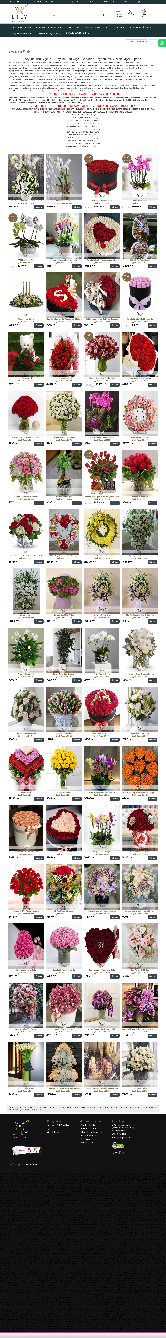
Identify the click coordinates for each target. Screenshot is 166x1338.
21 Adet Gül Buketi (64, 378)
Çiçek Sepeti (154, 1174)
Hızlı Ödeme (16, 2)
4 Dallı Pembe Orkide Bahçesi (102, 438)
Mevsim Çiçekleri (113, 1174)
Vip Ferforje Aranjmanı (102, 615)
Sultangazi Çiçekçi (61, 1302)
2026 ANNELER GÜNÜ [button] (21, 27)
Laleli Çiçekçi (17, 1201)
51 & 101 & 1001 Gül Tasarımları (11, 1174)
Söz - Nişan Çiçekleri (93, 1275)
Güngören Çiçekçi (111, 1304)
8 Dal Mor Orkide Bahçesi (140, 201)
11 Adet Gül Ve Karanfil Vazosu (26, 911)
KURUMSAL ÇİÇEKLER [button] (140, 27)
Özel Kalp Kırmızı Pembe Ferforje (64, 556)
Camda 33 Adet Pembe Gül (64, 970)
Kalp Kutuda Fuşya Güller (26, 970)
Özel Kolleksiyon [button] (116, 27)
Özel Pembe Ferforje (140, 438)
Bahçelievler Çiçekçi (112, 1302)
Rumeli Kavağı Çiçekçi (93, 1201)
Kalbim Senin (26, 793)
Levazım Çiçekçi (121, 1198)
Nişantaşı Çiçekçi (43, 1198)
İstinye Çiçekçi (64, 1196)
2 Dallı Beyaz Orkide (64, 201)
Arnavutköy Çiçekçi (95, 1198)
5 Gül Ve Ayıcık (26, 378)
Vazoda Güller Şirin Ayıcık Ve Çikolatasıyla (102, 497)
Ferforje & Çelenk (77, 1174)
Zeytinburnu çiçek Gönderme (87, 1107)
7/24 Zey (38, 1110)
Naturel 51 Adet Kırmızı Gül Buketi (26, 438)
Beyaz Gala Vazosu (26, 1089)
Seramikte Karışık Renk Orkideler (64, 260)
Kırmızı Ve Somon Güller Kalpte (64, 852)
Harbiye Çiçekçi (160, 1196)
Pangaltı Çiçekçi (69, 1198)
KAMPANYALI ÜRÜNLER (77, 33)
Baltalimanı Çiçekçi (12, 1196)
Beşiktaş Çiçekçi (51, 1300)
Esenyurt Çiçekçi (116, 1300)
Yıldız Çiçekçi (132, 1198)
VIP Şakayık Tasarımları (30, 1174)
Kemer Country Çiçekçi (149, 1193)
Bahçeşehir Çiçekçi (60, 1203)
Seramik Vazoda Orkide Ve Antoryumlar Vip (140, 1029)
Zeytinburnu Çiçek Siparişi (49, 1107)
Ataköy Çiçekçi (110, 1191)
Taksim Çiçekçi (110, 1193)
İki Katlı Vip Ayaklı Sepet (140, 260)
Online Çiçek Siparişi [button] (50, 34)
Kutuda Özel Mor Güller (64, 615)
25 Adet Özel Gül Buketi (64, 911)
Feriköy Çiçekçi (124, 1196)
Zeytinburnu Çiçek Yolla (26, 1110)
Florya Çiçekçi (121, 1191)
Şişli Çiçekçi (50, 1302)
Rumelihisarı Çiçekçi (78, 1201)
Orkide (46, 1174)
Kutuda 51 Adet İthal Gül (102, 201)
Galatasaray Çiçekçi (145, 1198)
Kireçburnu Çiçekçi (76, 1196)
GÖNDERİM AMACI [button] (93, 27)
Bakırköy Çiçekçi (11, 1300)
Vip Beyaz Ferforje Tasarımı (140, 556)
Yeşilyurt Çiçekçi (152, 1191)
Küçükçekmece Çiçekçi (26, 1302)
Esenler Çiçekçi (104, 1300)
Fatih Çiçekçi (136, 1300)
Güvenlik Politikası (88, 1135)
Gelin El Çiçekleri (64, 1174)
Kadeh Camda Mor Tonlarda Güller (102, 1029)
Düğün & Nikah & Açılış (78, 1275)
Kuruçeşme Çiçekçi (45, 1193)
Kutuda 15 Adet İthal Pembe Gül (140, 319)
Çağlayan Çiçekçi (52, 1201)
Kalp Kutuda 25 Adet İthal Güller (102, 970)
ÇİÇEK (50, 1128)
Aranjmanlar (123, 1174)
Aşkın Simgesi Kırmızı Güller (140, 378)
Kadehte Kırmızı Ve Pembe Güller (102, 378)
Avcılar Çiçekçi (141, 1297)
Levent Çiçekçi (57, 1193)
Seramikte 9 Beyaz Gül (140, 733)
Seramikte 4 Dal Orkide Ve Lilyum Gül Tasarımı (27, 201)
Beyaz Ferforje (26, 615)
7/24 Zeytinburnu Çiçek (31, 1107)
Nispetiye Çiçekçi (78, 1193)
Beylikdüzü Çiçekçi (64, 1300)
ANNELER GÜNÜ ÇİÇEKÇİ (77, 1278)
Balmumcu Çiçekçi (108, 1198)
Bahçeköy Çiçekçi (26, 1196)
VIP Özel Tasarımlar (62, 1275)
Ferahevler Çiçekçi (147, 1201)
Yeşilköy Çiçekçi (141, 1191)
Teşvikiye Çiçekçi (81, 1198)
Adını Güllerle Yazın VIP (102, 733)
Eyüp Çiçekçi (126, 1300)
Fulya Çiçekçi (135, 1196)
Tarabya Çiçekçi (89, 1196)
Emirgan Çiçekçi (53, 1196)
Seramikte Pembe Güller (26, 733)
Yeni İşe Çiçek (140, 1275)
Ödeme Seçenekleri (89, 1128)
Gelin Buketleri (118, 1275)
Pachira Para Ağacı (64, 497)
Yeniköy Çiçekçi (100, 1196)
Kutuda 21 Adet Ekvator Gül (26, 852)
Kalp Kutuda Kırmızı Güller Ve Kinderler (102, 319)
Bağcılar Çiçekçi (151, 1297)
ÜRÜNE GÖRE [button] (73, 27)
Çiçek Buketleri (133, 1174)
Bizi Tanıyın (85, 1139)
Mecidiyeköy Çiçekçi (30, 1198)
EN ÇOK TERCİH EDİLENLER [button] (49, 27)
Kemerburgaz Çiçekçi (134, 1193)
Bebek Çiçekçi (130, 1191)
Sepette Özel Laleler (64, 733)
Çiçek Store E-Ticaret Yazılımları (24, 1165)
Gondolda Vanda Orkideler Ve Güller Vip (102, 1089)
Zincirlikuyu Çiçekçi (60, 1205)
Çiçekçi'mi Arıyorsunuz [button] (23, 34)
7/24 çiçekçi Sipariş (141, 1107)
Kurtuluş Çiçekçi (5, 1198)
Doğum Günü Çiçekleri (33, 1280)
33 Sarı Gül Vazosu (64, 793)
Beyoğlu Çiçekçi (76, 1300)
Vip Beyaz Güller (140, 1089)
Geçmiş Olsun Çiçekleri (41, 1278)
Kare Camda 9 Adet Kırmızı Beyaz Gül (26, 556)
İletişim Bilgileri (87, 1142)
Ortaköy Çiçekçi (89, 1193)
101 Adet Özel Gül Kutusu (140, 852)
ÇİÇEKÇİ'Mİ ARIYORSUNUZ (58, 1125)
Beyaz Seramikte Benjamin (64, 674)
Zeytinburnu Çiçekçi (16, 1107)
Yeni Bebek (14, 1278)
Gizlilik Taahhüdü (88, 1125)
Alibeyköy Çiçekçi (6, 1201)
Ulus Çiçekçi (100, 1193)
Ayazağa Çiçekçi (113, 1196)
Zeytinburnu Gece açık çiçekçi (108, 1107)
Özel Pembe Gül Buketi (139, 970)
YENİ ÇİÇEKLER (144, 1174)
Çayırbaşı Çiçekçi (134, 1201)
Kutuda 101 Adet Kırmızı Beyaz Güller (102, 260)
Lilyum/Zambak (88, 1174)
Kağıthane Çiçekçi (11, 1302)
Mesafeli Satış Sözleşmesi (91, 1132)
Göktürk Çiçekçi (120, 1193)
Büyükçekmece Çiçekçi (91, 1300)
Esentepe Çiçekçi (122, 1201)
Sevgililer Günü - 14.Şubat (59, 1278)
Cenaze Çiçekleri (129, 1275)
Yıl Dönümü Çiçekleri (26, 1278)
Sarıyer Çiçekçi (40, 1302)
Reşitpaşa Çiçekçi (49, 1213)
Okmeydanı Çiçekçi (108, 1201)
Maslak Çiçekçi (17, 1198)
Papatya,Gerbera (101, 1174)
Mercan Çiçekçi (27, 1201)
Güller (41, 1174)
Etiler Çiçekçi (20, 1193)
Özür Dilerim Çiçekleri (152, 1275)
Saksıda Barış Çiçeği (26, 674)
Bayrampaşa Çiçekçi (38, 1300)
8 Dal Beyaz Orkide (102, 674)
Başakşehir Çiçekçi (24, 1300)
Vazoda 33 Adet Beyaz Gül (64, 438)
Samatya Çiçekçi (39, 1201)
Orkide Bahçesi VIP (26, 260)
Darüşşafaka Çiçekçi (40, 1196)
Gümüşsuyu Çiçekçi (48, 1210)
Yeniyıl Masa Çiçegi (26, 319)
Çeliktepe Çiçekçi (64, 1201)
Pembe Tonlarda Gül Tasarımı (26, 497)
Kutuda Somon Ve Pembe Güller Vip (139, 911)
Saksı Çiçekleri (53, 1174)
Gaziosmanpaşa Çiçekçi (150, 1300)
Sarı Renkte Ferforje (102, 556)
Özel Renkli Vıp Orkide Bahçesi (102, 793)
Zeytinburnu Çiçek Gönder (67, 1107)
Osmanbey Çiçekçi (56, 1198)
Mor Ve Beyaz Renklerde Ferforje (140, 615)
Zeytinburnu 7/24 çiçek (126, 1107)
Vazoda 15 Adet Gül (140, 497)
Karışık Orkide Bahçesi (102, 852)
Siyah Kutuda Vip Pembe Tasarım (102, 911)
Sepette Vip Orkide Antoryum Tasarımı (64, 1089)
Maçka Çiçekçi (67, 1193)
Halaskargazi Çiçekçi (147, 1196)
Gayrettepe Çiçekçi (31, 1193)
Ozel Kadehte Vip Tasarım (26, 1029)
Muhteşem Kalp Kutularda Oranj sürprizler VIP (141, 793)
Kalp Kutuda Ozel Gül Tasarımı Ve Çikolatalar (65, 319)
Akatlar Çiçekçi (10, 1193)
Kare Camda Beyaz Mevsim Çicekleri (140, 674)
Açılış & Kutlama (107, 1275)
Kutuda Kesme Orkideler (64, 1029)
